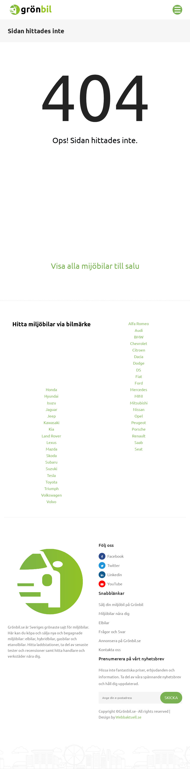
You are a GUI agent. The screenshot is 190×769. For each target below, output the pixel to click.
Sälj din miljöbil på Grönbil (121, 604)
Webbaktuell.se (128, 717)
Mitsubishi (139, 402)
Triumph (51, 488)
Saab (139, 442)
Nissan (138, 409)
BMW (138, 336)
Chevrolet (138, 343)
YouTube (110, 583)
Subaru (51, 461)
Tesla (51, 475)
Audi (139, 330)
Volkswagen (51, 494)
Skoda (51, 455)
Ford (139, 382)
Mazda (51, 448)
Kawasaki (51, 422)
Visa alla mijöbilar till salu (95, 265)
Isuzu (51, 402)
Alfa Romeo (138, 323)
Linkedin (110, 574)
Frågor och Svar (112, 631)
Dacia (138, 356)
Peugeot (138, 422)
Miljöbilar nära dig (114, 613)
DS (138, 369)
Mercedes (138, 389)
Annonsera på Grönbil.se (120, 640)
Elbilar (104, 622)
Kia (51, 428)
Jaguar (51, 409)
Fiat (138, 376)
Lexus (51, 442)
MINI (139, 395)
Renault (138, 435)
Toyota (51, 481)
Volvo (51, 501)
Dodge (138, 362)
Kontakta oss (110, 649)
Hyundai (51, 395)
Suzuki (51, 468)
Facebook (110, 556)
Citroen (138, 349)
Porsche (139, 428)
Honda (51, 389)
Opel (139, 415)
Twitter (110, 565)
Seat (138, 448)
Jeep (51, 415)
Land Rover (51, 435)
